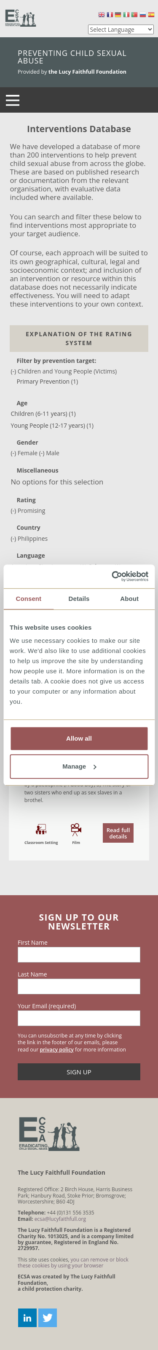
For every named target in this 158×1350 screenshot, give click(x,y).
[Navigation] (12, 100)
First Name (33, 943)
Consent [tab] (28, 598)
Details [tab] (79, 598)
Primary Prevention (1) (47, 381)
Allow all (79, 738)
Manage (79, 766)
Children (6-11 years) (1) (43, 413)
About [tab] (129, 598)
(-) (14, 371)
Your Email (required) (47, 1006)
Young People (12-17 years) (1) (52, 425)
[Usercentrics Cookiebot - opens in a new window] (112, 576)
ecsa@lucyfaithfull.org (60, 1219)
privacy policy (56, 1049)
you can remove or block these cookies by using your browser (73, 1262)
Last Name (32, 974)
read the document (79, 831)
